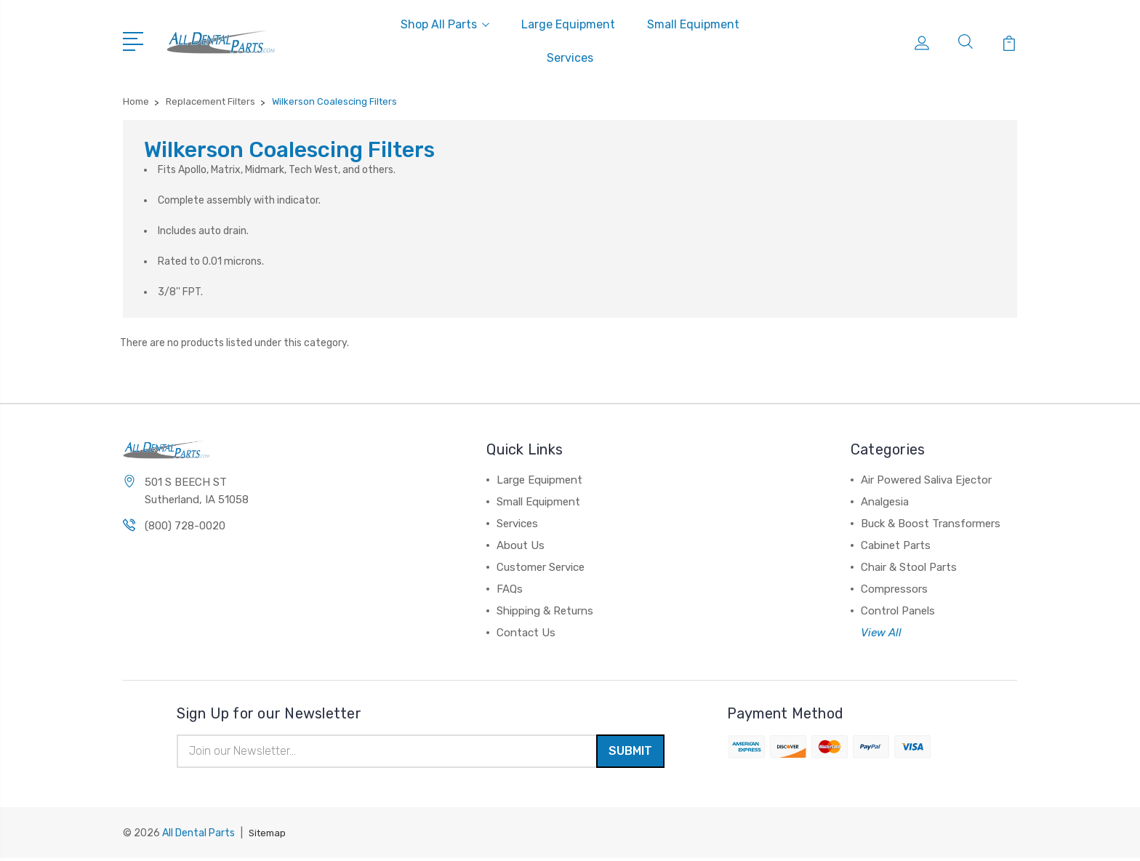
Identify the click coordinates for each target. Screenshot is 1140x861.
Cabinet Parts (896, 545)
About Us (521, 545)
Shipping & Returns (545, 610)
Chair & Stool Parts (909, 567)
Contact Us (526, 632)
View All (881, 632)
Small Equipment (693, 24)
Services (570, 58)
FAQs (510, 589)
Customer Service (541, 567)
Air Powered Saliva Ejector (926, 479)
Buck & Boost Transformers (930, 523)
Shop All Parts (445, 24)
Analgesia (885, 501)
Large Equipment (568, 24)
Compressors (894, 589)
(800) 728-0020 (185, 527)
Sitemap (269, 836)
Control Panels (898, 610)
